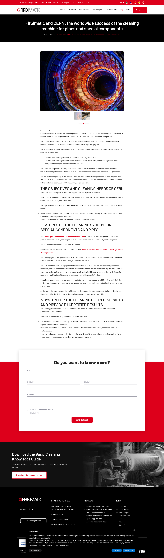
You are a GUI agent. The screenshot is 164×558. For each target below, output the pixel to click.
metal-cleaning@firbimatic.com (31, 3)
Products (72, 9)
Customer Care (111, 9)
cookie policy (46, 538)
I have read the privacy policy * (42, 410)
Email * (87, 382)
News (128, 9)
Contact (139, 10)
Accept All (129, 550)
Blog (121, 9)
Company (62, 9)
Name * (29, 371)
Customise (35, 550)
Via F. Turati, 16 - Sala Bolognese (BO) (59, 3)
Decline (117, 550)
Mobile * (30, 382)
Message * (31, 394)
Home (46, 34)
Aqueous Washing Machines (97, 522)
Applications (84, 9)
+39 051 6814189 (82, 3)
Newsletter (34, 413)
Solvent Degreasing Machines (97, 506)
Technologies (97, 9)
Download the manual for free (29, 475)
